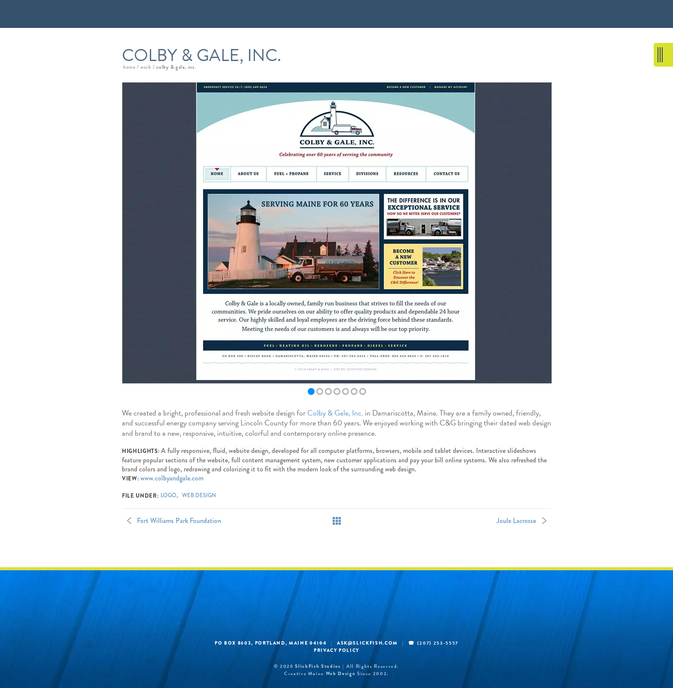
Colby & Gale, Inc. (335, 413)
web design (199, 495)
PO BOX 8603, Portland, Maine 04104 (271, 642)
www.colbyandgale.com (171, 478)
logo (168, 495)
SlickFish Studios (317, 666)
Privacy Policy (336, 650)
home (129, 67)
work (145, 67)
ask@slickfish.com (367, 642)
